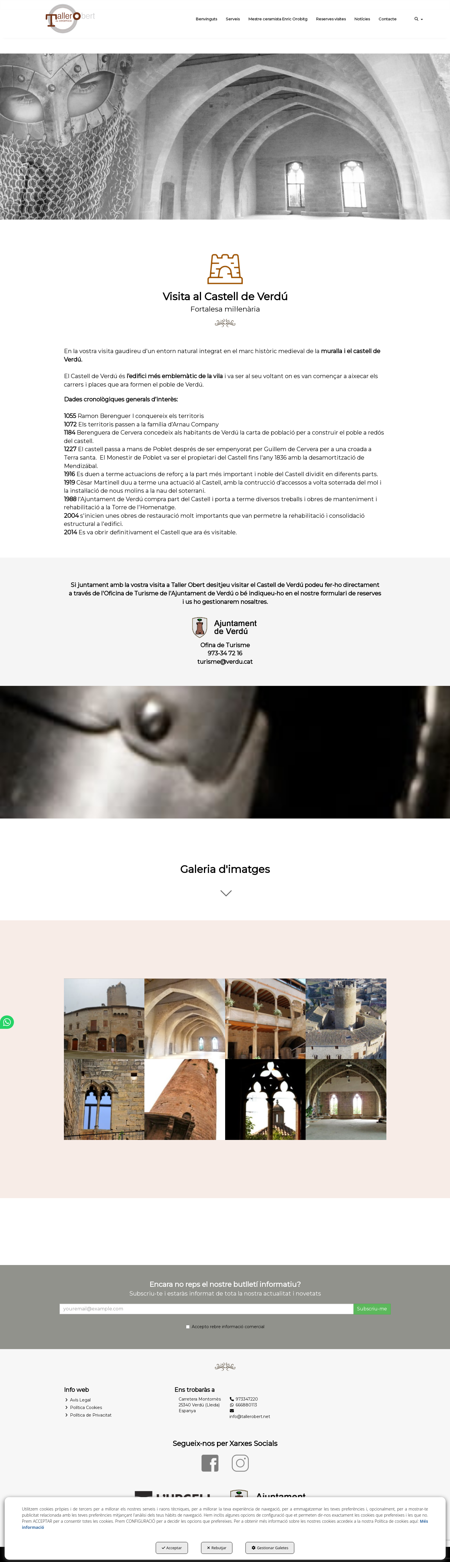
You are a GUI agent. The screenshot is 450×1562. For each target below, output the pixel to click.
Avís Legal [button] (77, 1400)
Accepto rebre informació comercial (225, 1326)
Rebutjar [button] (217, 1547)
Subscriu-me (372, 1309)
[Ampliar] (104, 1019)
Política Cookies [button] (83, 1407)
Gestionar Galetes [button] (270, 1547)
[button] (69, 19)
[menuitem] (206, 19)
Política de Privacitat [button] (88, 1415)
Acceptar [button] (172, 1547)
